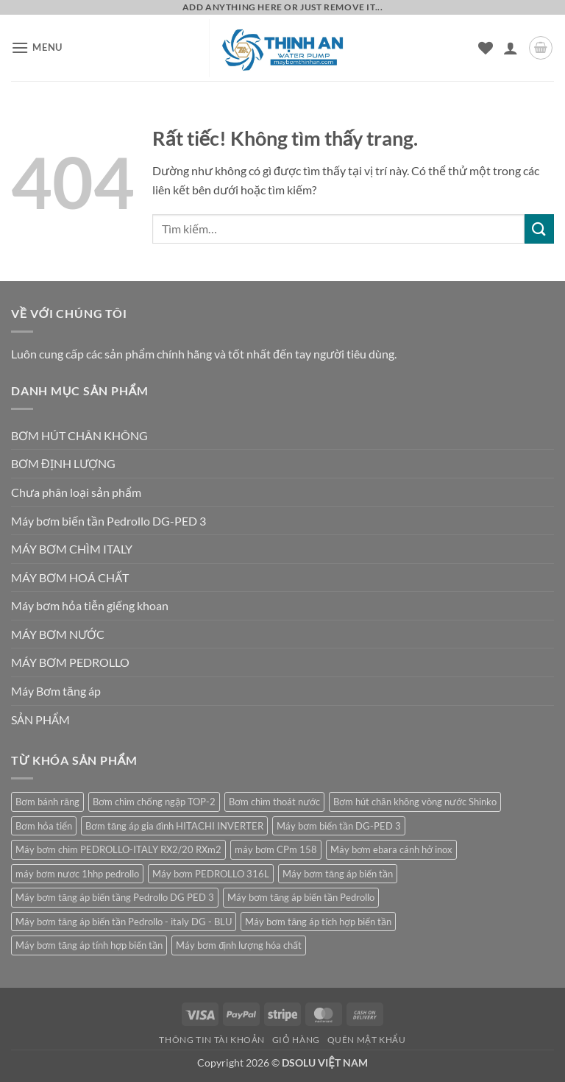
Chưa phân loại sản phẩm (76, 492)
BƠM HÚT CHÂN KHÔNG (79, 435)
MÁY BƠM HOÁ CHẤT (70, 577)
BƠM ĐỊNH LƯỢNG (63, 463)
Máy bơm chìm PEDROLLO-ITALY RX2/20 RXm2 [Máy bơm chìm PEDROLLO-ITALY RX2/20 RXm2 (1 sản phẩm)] (118, 849)
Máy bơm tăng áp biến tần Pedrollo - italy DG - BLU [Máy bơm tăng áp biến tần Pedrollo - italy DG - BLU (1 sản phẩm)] (123, 921)
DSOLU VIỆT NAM (324, 1062)
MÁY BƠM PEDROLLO (70, 662)
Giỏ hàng (296, 1039)
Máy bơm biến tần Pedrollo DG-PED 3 (108, 521)
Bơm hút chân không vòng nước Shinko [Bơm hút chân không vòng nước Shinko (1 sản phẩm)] (415, 801)
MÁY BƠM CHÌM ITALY (71, 549)
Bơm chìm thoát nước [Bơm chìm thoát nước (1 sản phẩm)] (274, 801)
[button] (37, 47)
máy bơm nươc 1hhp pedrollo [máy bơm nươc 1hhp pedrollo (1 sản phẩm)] (77, 874)
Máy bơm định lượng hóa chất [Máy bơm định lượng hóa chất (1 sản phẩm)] (239, 945)
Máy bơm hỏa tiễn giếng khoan (89, 605)
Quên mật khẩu (366, 1039)
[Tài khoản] (510, 48)
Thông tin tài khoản (212, 1039)
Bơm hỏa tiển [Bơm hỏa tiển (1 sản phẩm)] (43, 826)
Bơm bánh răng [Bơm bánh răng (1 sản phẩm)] (47, 801)
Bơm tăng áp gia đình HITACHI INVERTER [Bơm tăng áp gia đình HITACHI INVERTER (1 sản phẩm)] (174, 826)
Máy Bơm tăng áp (56, 691)
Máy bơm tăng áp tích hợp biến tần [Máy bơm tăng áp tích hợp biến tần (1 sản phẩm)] (318, 921)
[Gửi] (539, 228)
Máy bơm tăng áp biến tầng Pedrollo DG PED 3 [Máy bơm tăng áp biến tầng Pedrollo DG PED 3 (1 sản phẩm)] (114, 897)
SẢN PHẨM (40, 719)
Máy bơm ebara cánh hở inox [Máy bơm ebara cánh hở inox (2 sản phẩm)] (391, 849)
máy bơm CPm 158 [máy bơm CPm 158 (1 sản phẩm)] (276, 849)
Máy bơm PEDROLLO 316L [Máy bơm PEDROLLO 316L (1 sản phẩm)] (210, 874)
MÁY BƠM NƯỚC (57, 634)
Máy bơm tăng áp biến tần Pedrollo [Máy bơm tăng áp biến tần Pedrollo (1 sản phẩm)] (300, 897)
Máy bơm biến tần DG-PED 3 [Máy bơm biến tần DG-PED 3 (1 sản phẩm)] (339, 826)
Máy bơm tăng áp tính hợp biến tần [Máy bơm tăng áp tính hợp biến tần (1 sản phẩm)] (89, 945)
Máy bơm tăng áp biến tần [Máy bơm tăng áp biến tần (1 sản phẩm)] (337, 874)
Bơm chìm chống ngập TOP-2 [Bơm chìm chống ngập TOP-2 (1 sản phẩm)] (154, 801)
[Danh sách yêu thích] (485, 48)
